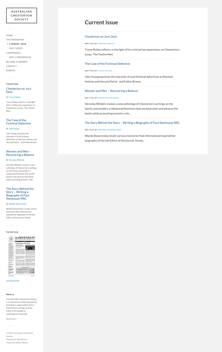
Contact (11, 66)
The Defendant (15, 39)
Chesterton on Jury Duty (18, 90)
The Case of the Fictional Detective (18, 121)
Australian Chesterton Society (21, 15)
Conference (13, 53)
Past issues (16, 48)
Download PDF (12, 281)
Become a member (16, 62)
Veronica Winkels (16, 160)
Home (9, 35)
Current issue (17, 44)
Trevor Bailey (15, 97)
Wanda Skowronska (17, 204)
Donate (10, 70)
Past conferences (20, 57)
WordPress (22, 339)
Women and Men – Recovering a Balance (20, 153)
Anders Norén (21, 342)
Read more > (11, 319)
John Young (14, 128)
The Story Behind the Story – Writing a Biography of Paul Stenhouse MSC (20, 193)
